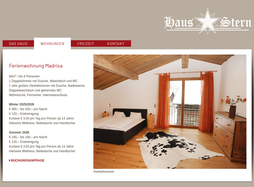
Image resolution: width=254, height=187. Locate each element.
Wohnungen (52, 43)
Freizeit (85, 43)
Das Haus (18, 43)
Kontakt (116, 43)
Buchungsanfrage (28, 160)
